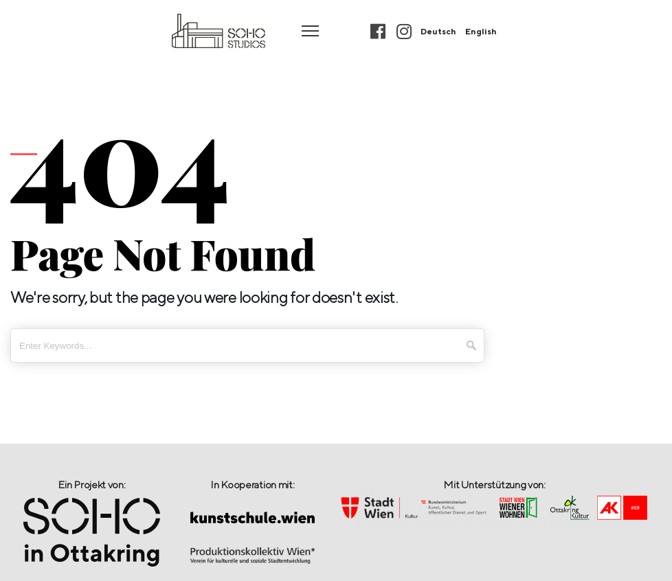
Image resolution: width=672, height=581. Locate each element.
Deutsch (438, 31)
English (481, 31)
